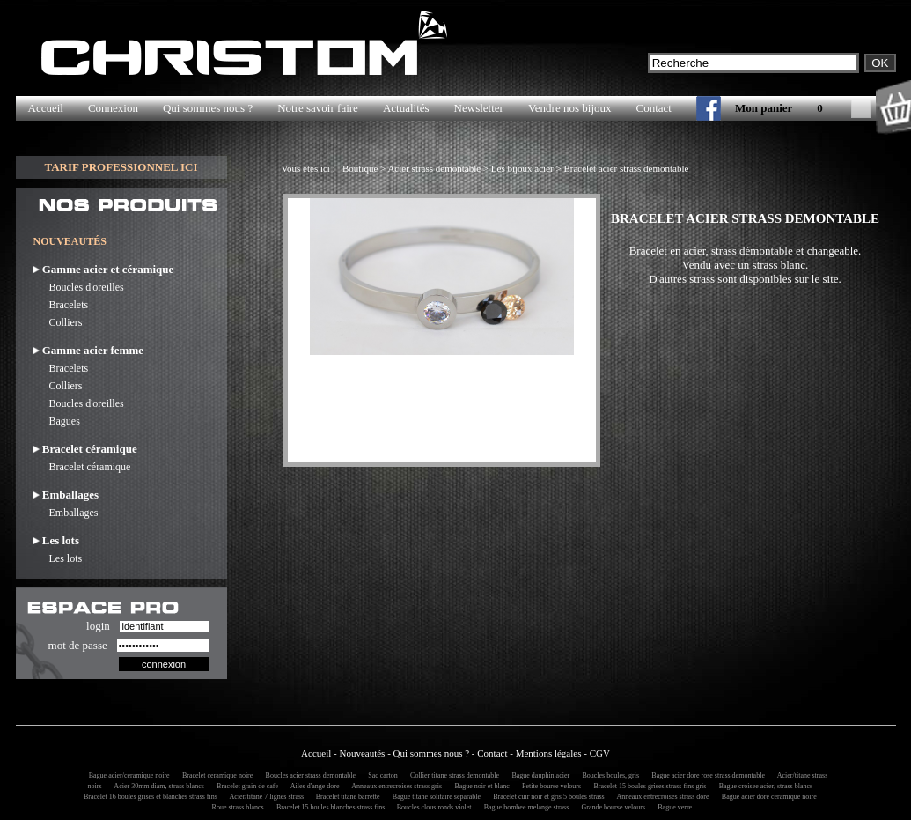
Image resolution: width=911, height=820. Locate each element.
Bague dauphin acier (537, 775)
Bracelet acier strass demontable (625, 168)
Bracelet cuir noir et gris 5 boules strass (546, 797)
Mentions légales (549, 753)
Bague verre (672, 807)
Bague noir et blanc (479, 786)
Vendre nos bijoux (570, 108)
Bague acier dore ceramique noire (766, 797)
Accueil (45, 108)
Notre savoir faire (317, 108)
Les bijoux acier (522, 168)
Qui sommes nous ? (208, 108)
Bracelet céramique (82, 467)
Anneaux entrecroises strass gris (394, 786)
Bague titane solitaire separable (434, 797)
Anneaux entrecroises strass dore (660, 797)
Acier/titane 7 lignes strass (264, 797)
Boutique (360, 168)
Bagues (56, 421)
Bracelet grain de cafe (244, 786)
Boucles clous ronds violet (432, 807)
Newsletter (478, 108)
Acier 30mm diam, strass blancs (156, 786)
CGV (600, 753)
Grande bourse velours (611, 807)
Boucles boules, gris (608, 775)
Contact (654, 108)
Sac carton (380, 775)
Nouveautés (362, 753)
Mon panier (763, 108)
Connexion (113, 108)
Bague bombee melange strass (524, 807)
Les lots (58, 558)
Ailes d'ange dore (312, 786)
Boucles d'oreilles (78, 287)
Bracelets (61, 305)
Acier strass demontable (434, 168)
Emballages (66, 512)
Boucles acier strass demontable (308, 775)
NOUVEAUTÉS (70, 241)
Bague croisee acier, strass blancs (763, 786)
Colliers (58, 322)
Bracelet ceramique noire (215, 775)
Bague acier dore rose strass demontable (705, 775)
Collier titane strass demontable (452, 775)
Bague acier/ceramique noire (127, 775)
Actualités (406, 108)
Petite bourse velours (549, 786)
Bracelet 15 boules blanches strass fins (328, 807)
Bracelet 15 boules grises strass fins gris (647, 786)
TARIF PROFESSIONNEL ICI (120, 167)
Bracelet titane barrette (345, 797)
